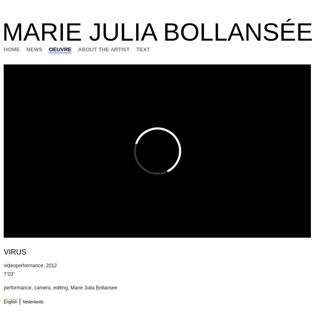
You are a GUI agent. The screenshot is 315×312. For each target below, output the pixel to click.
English (10, 302)
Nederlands (33, 302)
